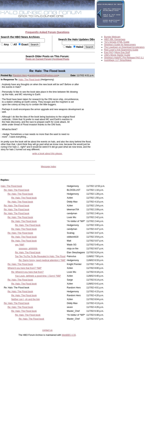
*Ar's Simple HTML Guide (116, 42)
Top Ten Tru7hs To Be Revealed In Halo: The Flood (40, 256)
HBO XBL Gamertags (114, 39)
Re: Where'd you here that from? (27, 272)
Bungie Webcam (112, 37)
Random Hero (20, 75)
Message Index (48, 166)
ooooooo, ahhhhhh (28, 248)
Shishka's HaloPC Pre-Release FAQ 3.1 (124, 57)
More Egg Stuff (122, 52)
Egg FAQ (108, 52)
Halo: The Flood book (29, 79)
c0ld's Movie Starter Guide (117, 55)
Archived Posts (61, 59)
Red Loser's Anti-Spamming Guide (121, 50)
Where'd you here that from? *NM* (25, 268)
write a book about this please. (47, 153)
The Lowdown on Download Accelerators (124, 47)
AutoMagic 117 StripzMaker (117, 60)
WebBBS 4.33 (69, 335)
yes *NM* (19, 244)
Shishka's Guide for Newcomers (120, 44)
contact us (47, 330)
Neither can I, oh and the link (25, 299)
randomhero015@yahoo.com (43, 75)
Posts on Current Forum (38, 59)
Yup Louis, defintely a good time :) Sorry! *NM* (38, 276)
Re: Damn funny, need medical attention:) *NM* (42, 260)
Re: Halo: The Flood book (16, 190)
